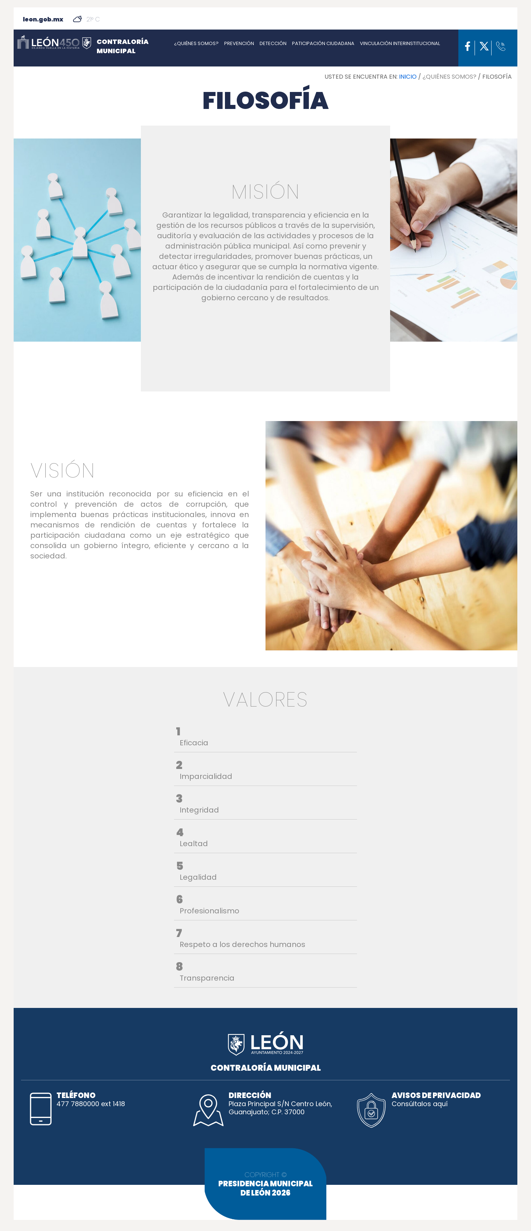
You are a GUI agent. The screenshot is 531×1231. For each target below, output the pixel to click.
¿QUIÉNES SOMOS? (196, 43)
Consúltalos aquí (420, 1103)
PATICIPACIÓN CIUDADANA (323, 43)
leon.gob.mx (43, 19)
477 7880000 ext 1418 (90, 1103)
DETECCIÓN (273, 43)
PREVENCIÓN (239, 43)
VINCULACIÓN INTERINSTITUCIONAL (400, 43)
